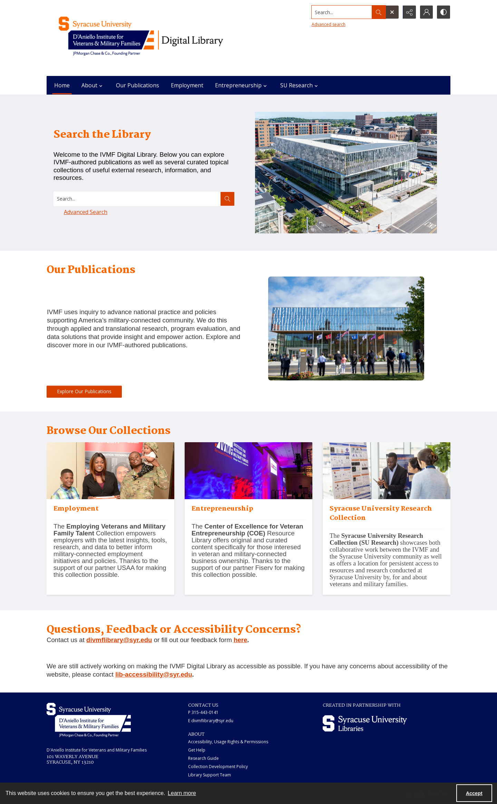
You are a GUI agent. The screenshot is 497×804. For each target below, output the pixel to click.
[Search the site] (341, 12)
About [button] (92, 85)
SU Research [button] (300, 85)
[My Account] (426, 12)
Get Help (196, 750)
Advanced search (328, 24)
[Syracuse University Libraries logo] (365, 723)
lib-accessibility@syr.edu (153, 674)
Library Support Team (209, 775)
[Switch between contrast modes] (443, 12)
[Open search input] (391, 12)
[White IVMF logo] (89, 720)
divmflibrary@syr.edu (119, 639)
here (240, 639)
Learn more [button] (182, 793)
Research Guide (203, 758)
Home (62, 85)
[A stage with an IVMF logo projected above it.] (248, 547)
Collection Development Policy (218, 766)
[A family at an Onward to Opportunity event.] (110, 547)
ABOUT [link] (196, 734)
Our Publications (137, 85)
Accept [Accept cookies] (474, 793)
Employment (187, 85)
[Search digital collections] (137, 199)
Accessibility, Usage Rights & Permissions (228, 742)
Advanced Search (85, 212)
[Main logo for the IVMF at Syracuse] (157, 38)
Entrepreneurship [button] (242, 85)
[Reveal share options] (409, 12)
